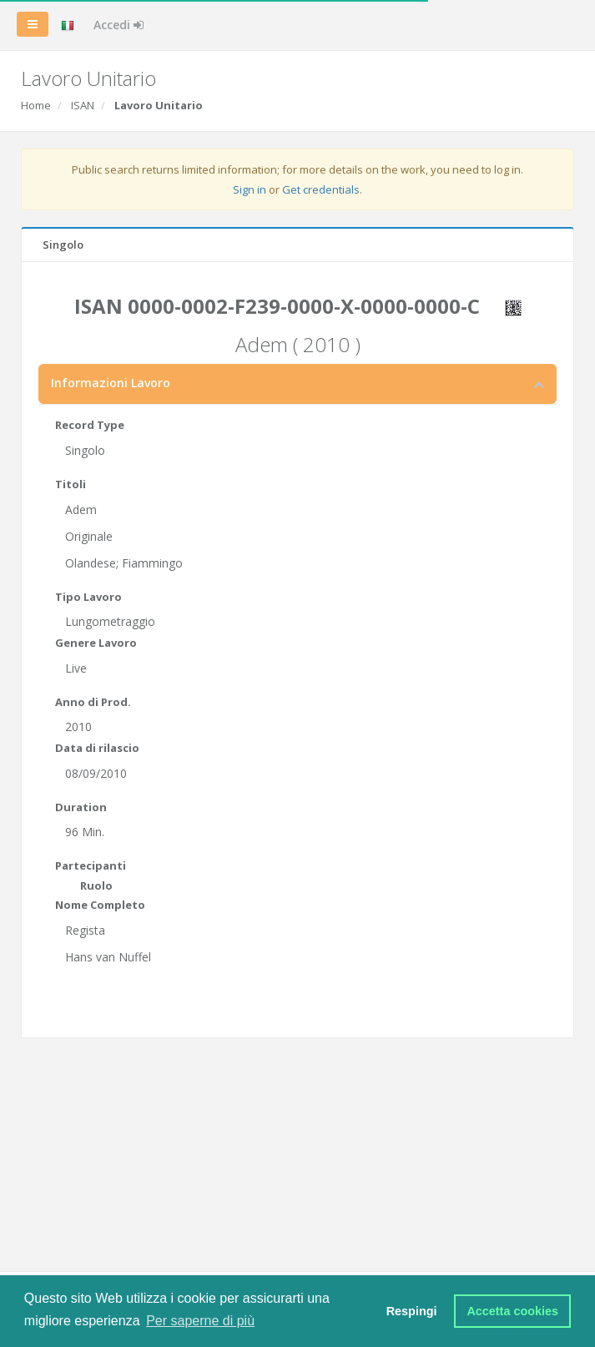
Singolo (63, 244)
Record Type (89, 424)
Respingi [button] (411, 1311)
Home (36, 105)
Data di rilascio (97, 747)
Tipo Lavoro (88, 596)
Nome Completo (100, 904)
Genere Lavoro (96, 642)
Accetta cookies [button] (512, 1311)
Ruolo (96, 885)
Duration (81, 807)
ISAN (82, 105)
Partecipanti (90, 865)
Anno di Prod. (93, 701)
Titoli (70, 484)
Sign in (249, 189)
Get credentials (321, 189)
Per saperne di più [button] (200, 1321)
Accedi (118, 25)
